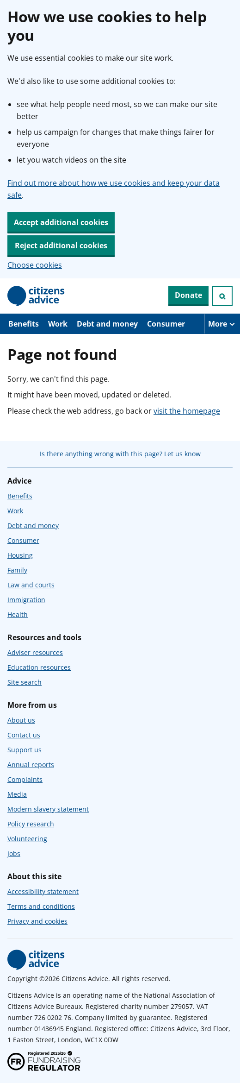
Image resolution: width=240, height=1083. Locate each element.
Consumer (166, 324)
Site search (24, 682)
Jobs (13, 853)
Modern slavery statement (48, 809)
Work (58, 324)
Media (17, 794)
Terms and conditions (41, 906)
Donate (188, 295)
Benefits (23, 324)
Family (17, 570)
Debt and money (107, 324)
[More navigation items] (222, 324)
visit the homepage (187, 411)
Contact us (23, 734)
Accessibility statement (43, 891)
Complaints (25, 779)
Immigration (26, 599)
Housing (20, 555)
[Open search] (222, 296)
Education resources (39, 667)
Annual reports (30, 764)
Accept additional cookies (61, 222)
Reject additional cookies (61, 245)
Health (17, 614)
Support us (24, 749)
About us (21, 720)
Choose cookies (34, 265)
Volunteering (27, 838)
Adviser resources (35, 652)
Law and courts (31, 584)
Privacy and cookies (37, 921)
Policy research (30, 823)
